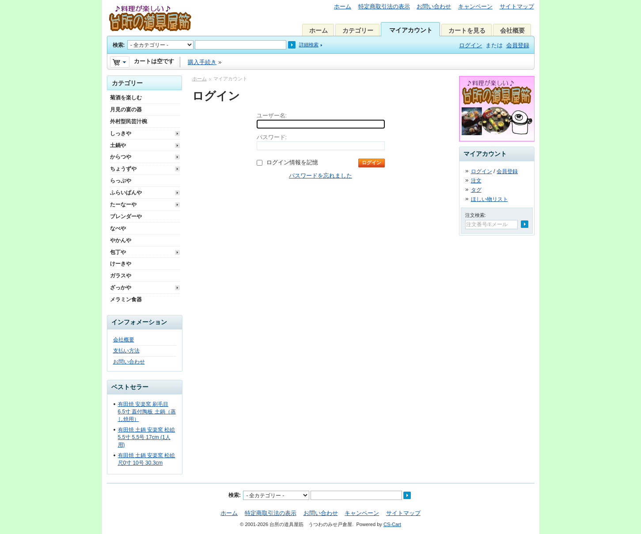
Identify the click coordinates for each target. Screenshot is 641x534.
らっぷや (120, 181)
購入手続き (202, 62)
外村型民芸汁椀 (128, 121)
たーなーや (123, 204)
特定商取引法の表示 (384, 6)
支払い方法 (126, 351)
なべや (118, 228)
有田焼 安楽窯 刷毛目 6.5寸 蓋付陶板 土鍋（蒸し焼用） (147, 411)
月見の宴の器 (126, 109)
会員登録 (517, 45)
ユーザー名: (272, 115)
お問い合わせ (434, 6)
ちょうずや (123, 169)
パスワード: (272, 137)
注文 (476, 181)
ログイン (470, 45)
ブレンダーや (126, 216)
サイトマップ (517, 6)
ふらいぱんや (126, 192)
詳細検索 (309, 44)
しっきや (120, 133)
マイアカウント (410, 30)
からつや (120, 157)
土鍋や (118, 145)
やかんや (120, 240)
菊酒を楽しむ (126, 98)
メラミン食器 (126, 299)
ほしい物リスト (489, 199)
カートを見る (466, 30)
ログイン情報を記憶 (292, 162)
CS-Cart (392, 524)
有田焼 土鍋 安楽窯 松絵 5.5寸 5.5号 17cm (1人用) (146, 437)
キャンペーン (475, 6)
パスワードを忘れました (320, 175)
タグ (476, 190)
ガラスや (120, 276)
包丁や (118, 252)
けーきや (120, 264)
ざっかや (120, 287)
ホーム (342, 6)
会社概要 (512, 30)
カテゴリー (357, 30)
